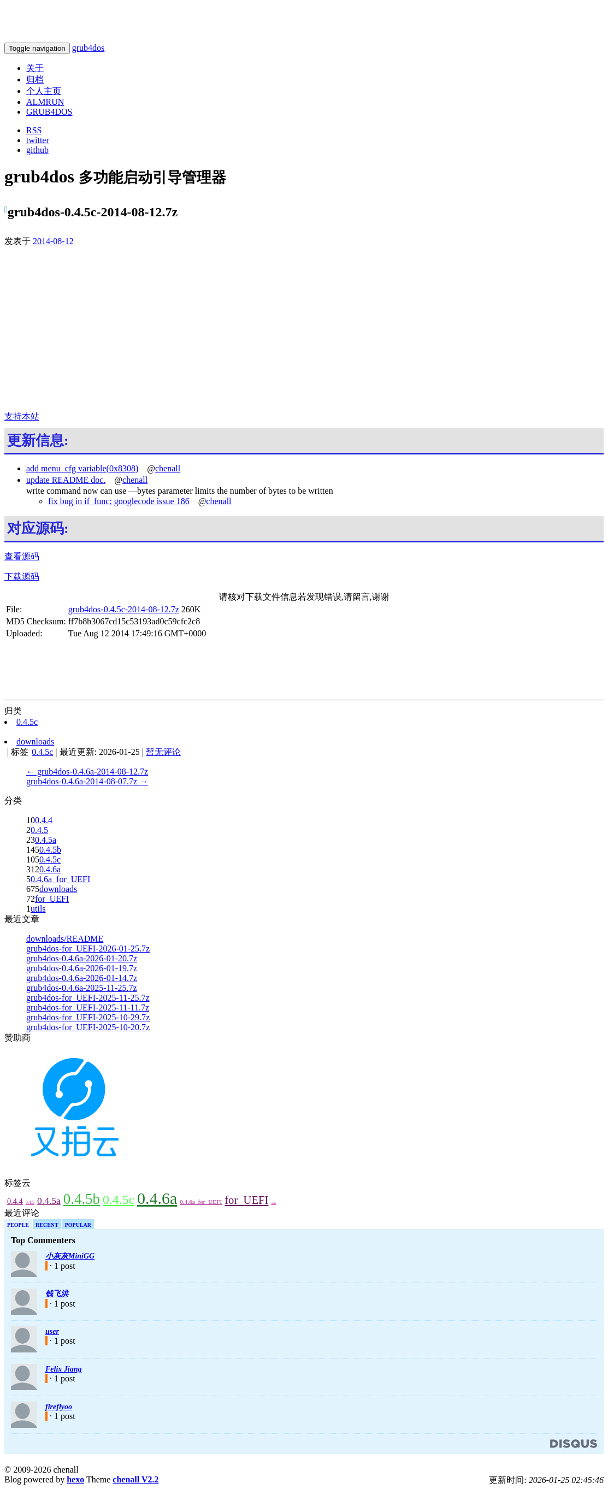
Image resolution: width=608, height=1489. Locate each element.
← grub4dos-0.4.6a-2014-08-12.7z (87, 771)
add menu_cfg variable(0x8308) (82, 468)
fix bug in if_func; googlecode (102, 501)
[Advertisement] (304, 329)
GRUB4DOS (49, 111)
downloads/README (64, 938)
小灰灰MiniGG (70, 1256)
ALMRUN (45, 102)
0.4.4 (43, 820)
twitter (37, 140)
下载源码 (21, 576)
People (18, 1225)
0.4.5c (50, 859)
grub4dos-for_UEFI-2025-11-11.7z (87, 1007)
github (37, 150)
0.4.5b (50, 849)
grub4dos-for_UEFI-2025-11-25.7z (88, 997)
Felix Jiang (63, 1369)
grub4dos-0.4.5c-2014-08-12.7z (123, 609)
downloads (58, 889)
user (52, 1331)
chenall (167, 468)
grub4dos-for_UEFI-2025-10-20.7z (88, 1027)
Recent (47, 1225)
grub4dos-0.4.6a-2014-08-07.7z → (87, 781)
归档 (35, 79)
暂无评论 (163, 752)
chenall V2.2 (135, 1479)
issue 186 (173, 501)
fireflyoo (58, 1407)
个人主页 (43, 91)
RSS (34, 130)
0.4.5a (45, 839)
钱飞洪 (56, 1294)
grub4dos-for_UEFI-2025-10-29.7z (88, 1017)
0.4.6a (50, 869)
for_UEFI (52, 898)
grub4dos (88, 47)
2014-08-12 (53, 241)
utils (38, 908)
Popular (78, 1225)
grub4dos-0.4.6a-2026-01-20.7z (81, 958)
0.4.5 (39, 830)
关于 (35, 68)
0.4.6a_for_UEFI (60, 879)
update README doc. (65, 479)
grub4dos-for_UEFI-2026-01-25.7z (88, 948)
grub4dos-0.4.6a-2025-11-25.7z (81, 987)
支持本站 (21, 416)
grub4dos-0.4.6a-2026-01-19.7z (81, 968)
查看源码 (21, 556)
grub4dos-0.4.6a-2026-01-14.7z (81, 978)
